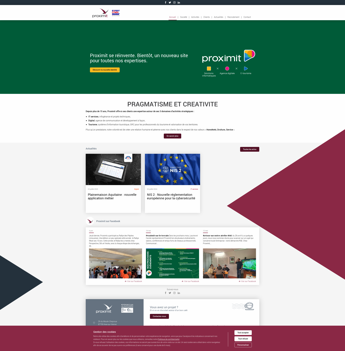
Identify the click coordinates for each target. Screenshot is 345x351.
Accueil (172, 17)
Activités (195, 17)
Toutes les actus (249, 149)
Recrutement (233, 17)
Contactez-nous (159, 316)
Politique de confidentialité (168, 339)
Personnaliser (243, 345)
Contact (247, 17)
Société (183, 17)
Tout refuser (243, 338)
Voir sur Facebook (133, 281)
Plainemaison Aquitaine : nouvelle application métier (101, 183)
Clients (206, 17)
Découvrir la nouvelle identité (105, 70)
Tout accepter (243, 332)
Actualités (218, 17)
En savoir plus (172, 136)
